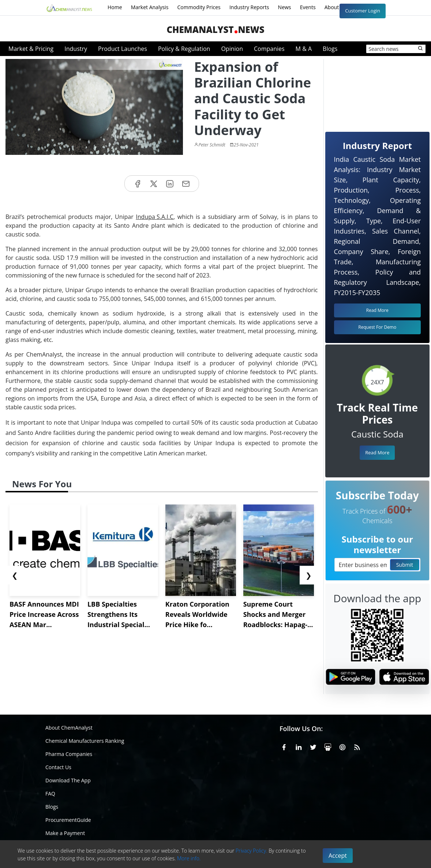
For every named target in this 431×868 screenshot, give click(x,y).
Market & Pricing (30, 49)
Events (308, 7)
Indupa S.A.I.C (154, 217)
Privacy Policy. (251, 850)
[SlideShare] (327, 746)
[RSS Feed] (357, 746)
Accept (338, 856)
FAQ (50, 793)
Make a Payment (65, 833)
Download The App (68, 780)
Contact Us (58, 767)
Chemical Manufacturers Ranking (84, 740)
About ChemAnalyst (69, 727)
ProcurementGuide (68, 819)
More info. (188, 858)
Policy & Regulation (184, 49)
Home (115, 7)
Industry (75, 49)
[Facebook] (284, 746)
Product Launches (122, 49)
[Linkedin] (298, 746)
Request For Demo (377, 327)
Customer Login (362, 10)
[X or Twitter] (313, 746)
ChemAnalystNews (215, 29)
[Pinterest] (342, 746)
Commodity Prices (198, 7)
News (284, 7)
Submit (404, 564)
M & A (304, 49)
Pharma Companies (68, 753)
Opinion (232, 49)
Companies (269, 49)
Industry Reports (249, 7)
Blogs (330, 49)
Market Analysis (150, 7)
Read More (377, 452)
